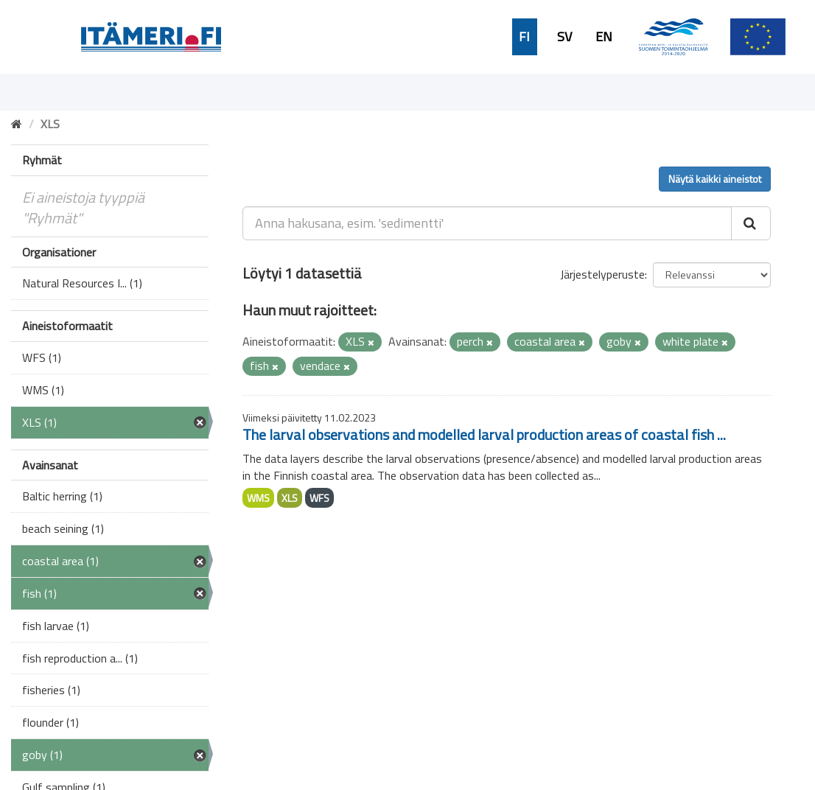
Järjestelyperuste (602, 274)
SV (564, 36)
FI (524, 36)
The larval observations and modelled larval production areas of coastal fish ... (484, 434)
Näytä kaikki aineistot (714, 178)
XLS (289, 498)
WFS (319, 498)
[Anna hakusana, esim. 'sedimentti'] (487, 223)
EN (603, 36)
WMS (258, 498)
